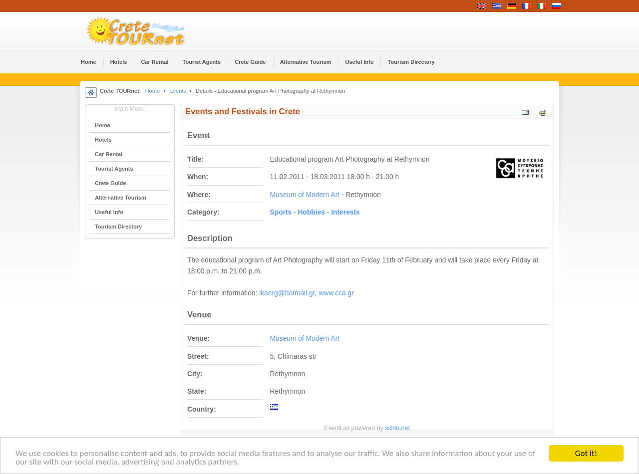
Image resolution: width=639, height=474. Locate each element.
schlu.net (397, 428)
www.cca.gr (336, 293)
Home (152, 91)
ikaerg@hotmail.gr (287, 293)
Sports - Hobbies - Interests (315, 212)
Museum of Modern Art (305, 195)
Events (177, 91)
